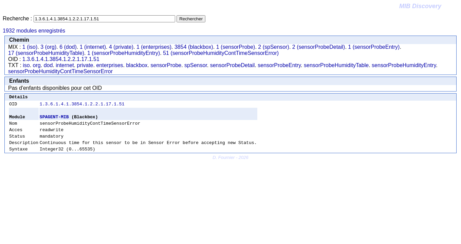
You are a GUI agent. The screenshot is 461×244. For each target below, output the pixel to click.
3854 (56, 59)
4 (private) (121, 47)
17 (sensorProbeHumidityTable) (46, 53)
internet (65, 65)
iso (26, 65)
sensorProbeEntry (279, 65)
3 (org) (48, 47)
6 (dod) (68, 47)
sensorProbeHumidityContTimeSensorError (60, 71)
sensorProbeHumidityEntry (404, 65)
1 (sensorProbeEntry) (374, 47)
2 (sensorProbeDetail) (318, 47)
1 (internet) (93, 47)
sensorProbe (166, 65)
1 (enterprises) (153, 47)
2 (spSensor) (273, 47)
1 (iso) (29, 47)
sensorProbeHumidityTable (336, 65)
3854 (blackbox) (193, 47)
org (37, 65)
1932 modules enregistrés (34, 31)
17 (84, 59)
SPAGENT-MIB (54, 120)
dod (48, 65)
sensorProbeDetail (232, 65)
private (85, 65)
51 (96, 59)
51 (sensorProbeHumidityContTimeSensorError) (221, 53)
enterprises (109, 65)
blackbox (136, 65)
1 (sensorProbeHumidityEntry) (123, 53)
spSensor (195, 65)
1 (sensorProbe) (235, 47)
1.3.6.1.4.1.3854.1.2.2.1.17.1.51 (82, 106)
